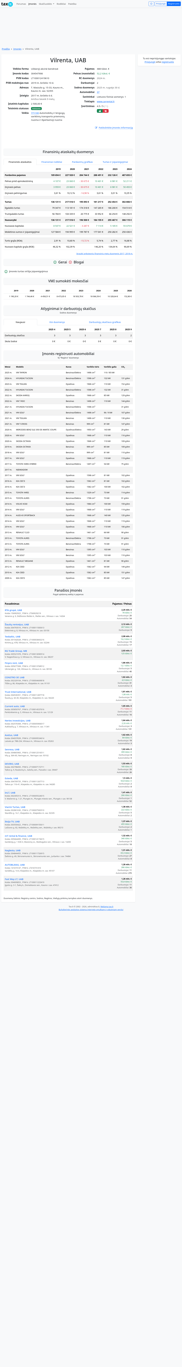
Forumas (21, 3)
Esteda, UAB (11, 805)
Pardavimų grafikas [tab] (82, 188)
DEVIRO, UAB (12, 790)
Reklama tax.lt (106, 933)
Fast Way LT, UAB (14, 906)
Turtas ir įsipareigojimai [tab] (115, 188)
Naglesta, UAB (12, 877)
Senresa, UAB (12, 776)
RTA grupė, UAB (13, 637)
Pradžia (6, 48)
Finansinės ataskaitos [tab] (20, 188)
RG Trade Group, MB (16, 677)
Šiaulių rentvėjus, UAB (17, 651)
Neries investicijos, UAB (17, 747)
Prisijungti (161, 3)
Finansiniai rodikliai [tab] (51, 188)
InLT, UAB (10, 819)
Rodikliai (61, 3)
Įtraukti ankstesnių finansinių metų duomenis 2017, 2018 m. (104, 280)
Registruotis (173, 3)
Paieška (72, 3)
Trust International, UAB (18, 718)
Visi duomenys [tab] (57, 349)
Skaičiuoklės (46, 3)
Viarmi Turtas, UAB (15, 834)
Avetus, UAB (11, 762)
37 (98, 92)
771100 (35, 112)
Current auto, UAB (15, 733)
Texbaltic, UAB (12, 663)
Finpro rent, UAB (14, 690)
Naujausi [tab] (20, 349)
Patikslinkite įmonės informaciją (114, 127)
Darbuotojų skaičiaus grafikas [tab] (105, 349)
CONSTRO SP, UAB (14, 704)
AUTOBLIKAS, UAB (15, 891)
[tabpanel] (68, 237)
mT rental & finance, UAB (18, 862)
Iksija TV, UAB (12, 848)
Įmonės (32, 3)
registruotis (168, 61)
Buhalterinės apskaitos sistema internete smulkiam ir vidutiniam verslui (91, 936)
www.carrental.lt (106, 101)
